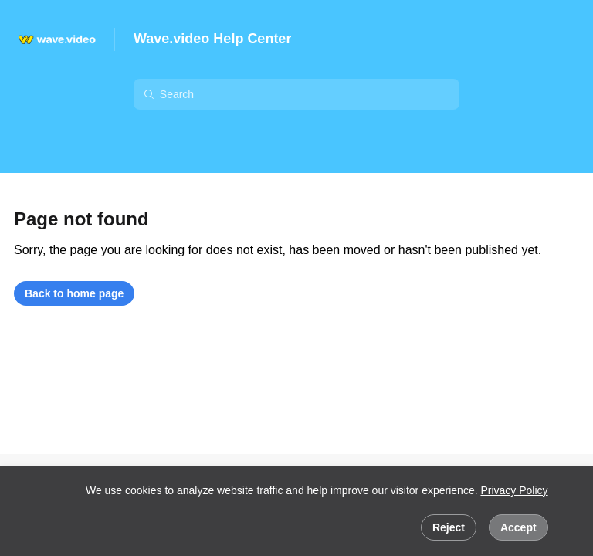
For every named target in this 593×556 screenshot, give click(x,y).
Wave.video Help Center (212, 38)
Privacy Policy (513, 490)
